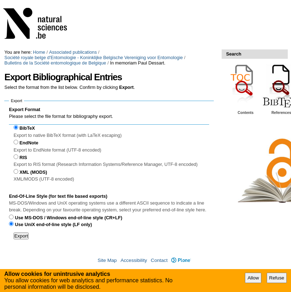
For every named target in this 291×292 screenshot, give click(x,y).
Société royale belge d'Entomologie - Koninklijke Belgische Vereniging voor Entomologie (93, 57)
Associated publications (73, 52)
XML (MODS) (33, 172)
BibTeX (27, 128)
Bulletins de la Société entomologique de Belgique (55, 63)
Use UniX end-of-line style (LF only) (53, 224)
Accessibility (133, 260)
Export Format (24, 109)
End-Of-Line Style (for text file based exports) (58, 196)
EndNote (29, 142)
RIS (23, 157)
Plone (181, 260)
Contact (159, 260)
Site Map (107, 260)
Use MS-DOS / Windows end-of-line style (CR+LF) (68, 217)
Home (39, 52)
